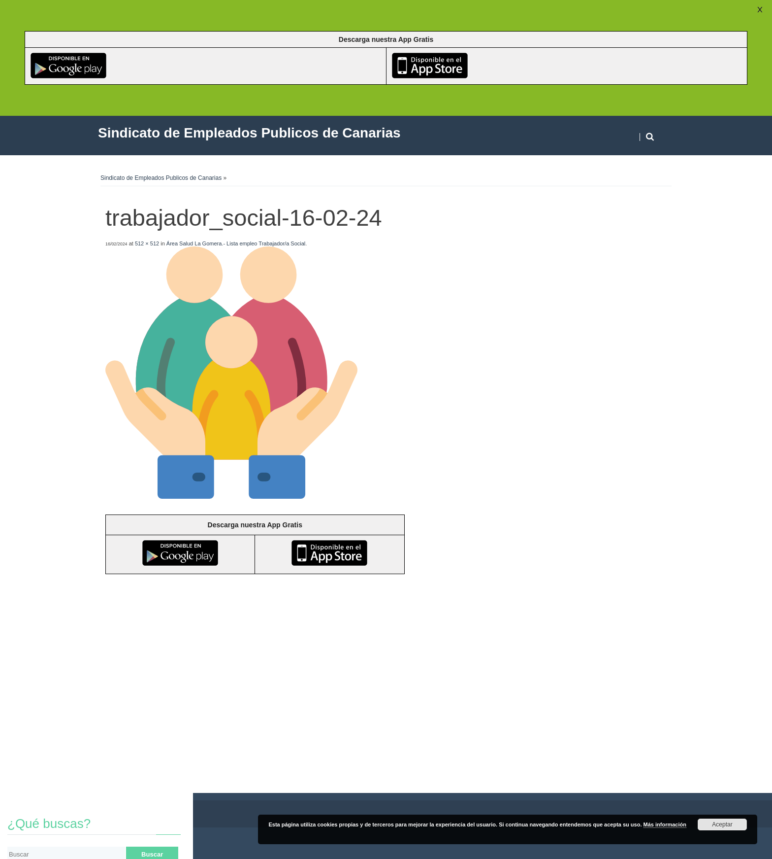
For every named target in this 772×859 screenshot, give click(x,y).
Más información (664, 824)
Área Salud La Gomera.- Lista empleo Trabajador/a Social (236, 243)
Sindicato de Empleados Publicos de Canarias (161, 177)
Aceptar (722, 824)
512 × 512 (147, 243)
